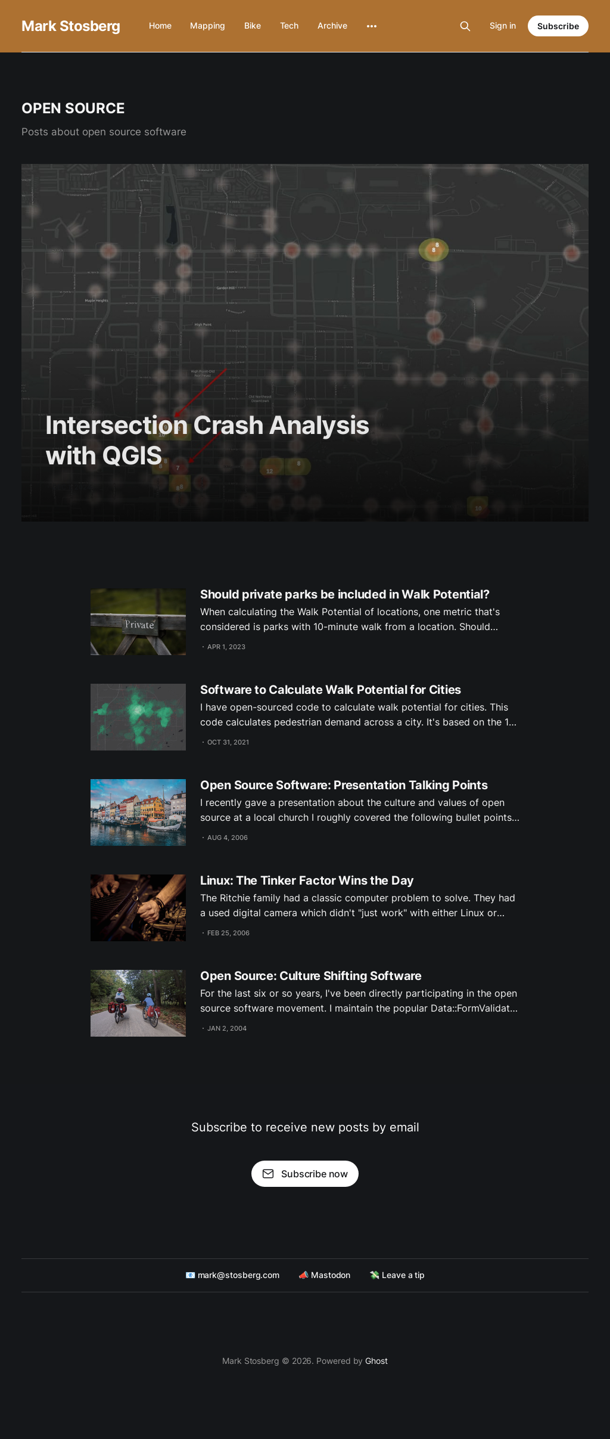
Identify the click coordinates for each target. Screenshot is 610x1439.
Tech (289, 25)
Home (160, 25)
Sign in (503, 25)
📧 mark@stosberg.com (232, 1275)
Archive (332, 25)
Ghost (376, 1361)
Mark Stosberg (70, 26)
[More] (372, 26)
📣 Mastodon (324, 1275)
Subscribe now (305, 1174)
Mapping (207, 25)
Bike (252, 25)
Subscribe (558, 26)
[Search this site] (465, 26)
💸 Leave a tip (397, 1275)
